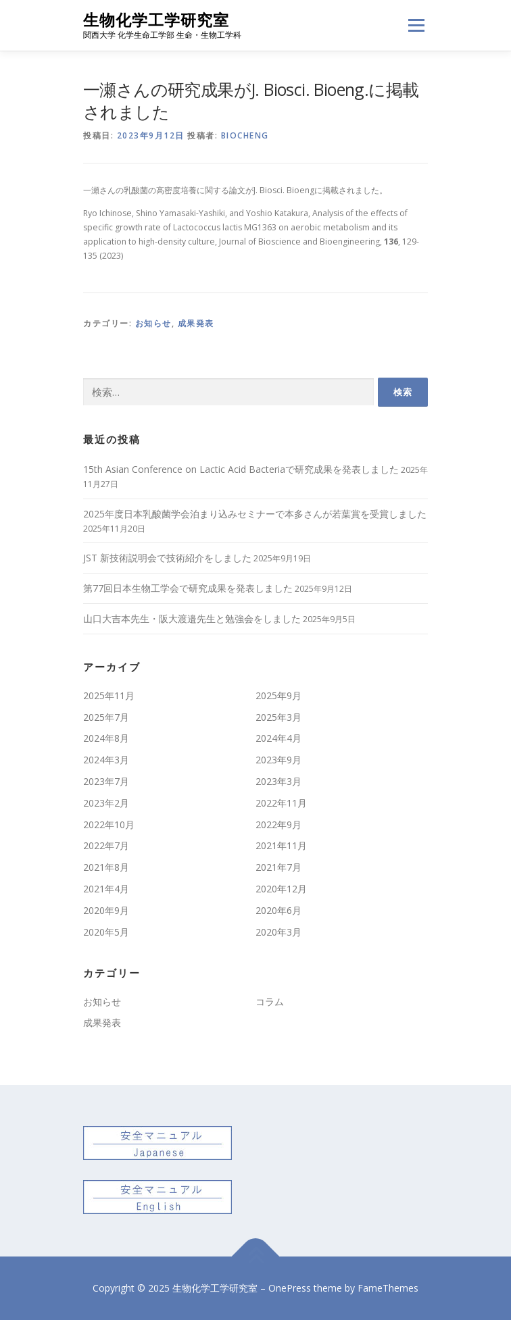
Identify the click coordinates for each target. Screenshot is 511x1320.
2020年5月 (106, 931)
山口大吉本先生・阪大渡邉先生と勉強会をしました (192, 618)
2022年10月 (109, 824)
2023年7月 (106, 781)
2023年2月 (106, 802)
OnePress (289, 1287)
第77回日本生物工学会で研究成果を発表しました (188, 588)
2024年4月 (278, 738)
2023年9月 (278, 759)
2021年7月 (278, 867)
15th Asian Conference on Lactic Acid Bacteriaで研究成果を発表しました (241, 469)
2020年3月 (278, 931)
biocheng (245, 135)
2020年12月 (281, 888)
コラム (270, 1001)
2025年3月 (278, 717)
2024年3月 (106, 759)
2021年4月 (106, 888)
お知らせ (153, 323)
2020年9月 (106, 910)
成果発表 (196, 323)
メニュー (416, 25)
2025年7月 (106, 717)
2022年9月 (278, 824)
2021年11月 (281, 845)
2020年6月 (278, 910)
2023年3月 (278, 781)
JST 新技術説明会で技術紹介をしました (167, 557)
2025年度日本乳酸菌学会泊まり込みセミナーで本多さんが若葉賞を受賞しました (255, 513)
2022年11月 (281, 802)
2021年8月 (106, 867)
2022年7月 (106, 845)
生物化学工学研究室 (156, 20)
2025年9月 (278, 695)
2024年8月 (106, 738)
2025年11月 (109, 695)
